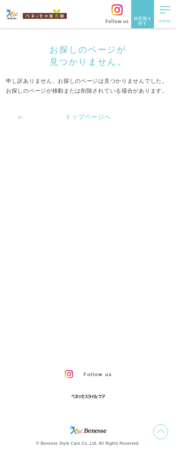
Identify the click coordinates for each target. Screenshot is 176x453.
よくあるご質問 (33, 291)
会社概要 (130, 321)
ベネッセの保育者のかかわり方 (59, 191)
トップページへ (88, 116)
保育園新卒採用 (112, 349)
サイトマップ (94, 321)
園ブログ (22, 251)
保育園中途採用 (64, 349)
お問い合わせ (51, 321)
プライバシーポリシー (61, 335)
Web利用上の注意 (120, 335)
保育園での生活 (33, 211)
